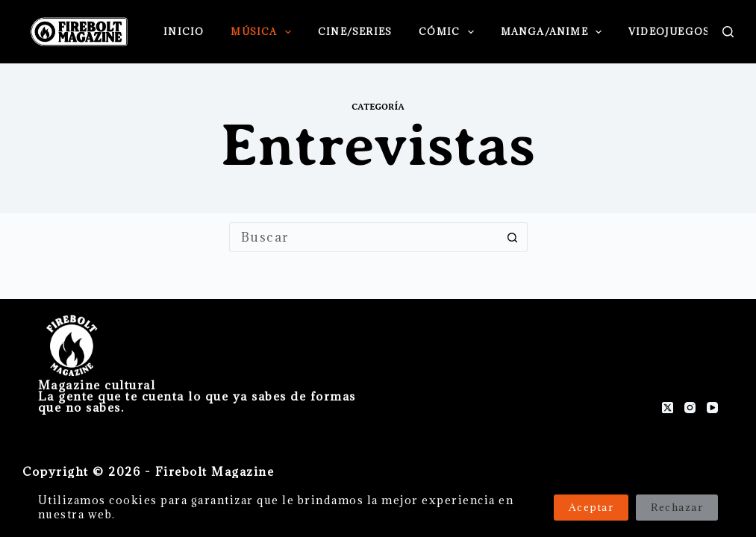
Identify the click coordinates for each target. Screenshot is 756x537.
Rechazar (677, 507)
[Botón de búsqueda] (513, 237)
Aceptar (591, 507)
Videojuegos (679, 32)
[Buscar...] (363, 237)
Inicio (183, 31)
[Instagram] (690, 407)
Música (264, 32)
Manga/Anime (554, 32)
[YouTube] (712, 407)
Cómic (449, 32)
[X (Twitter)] (667, 407)
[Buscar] (728, 31)
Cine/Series (355, 31)
